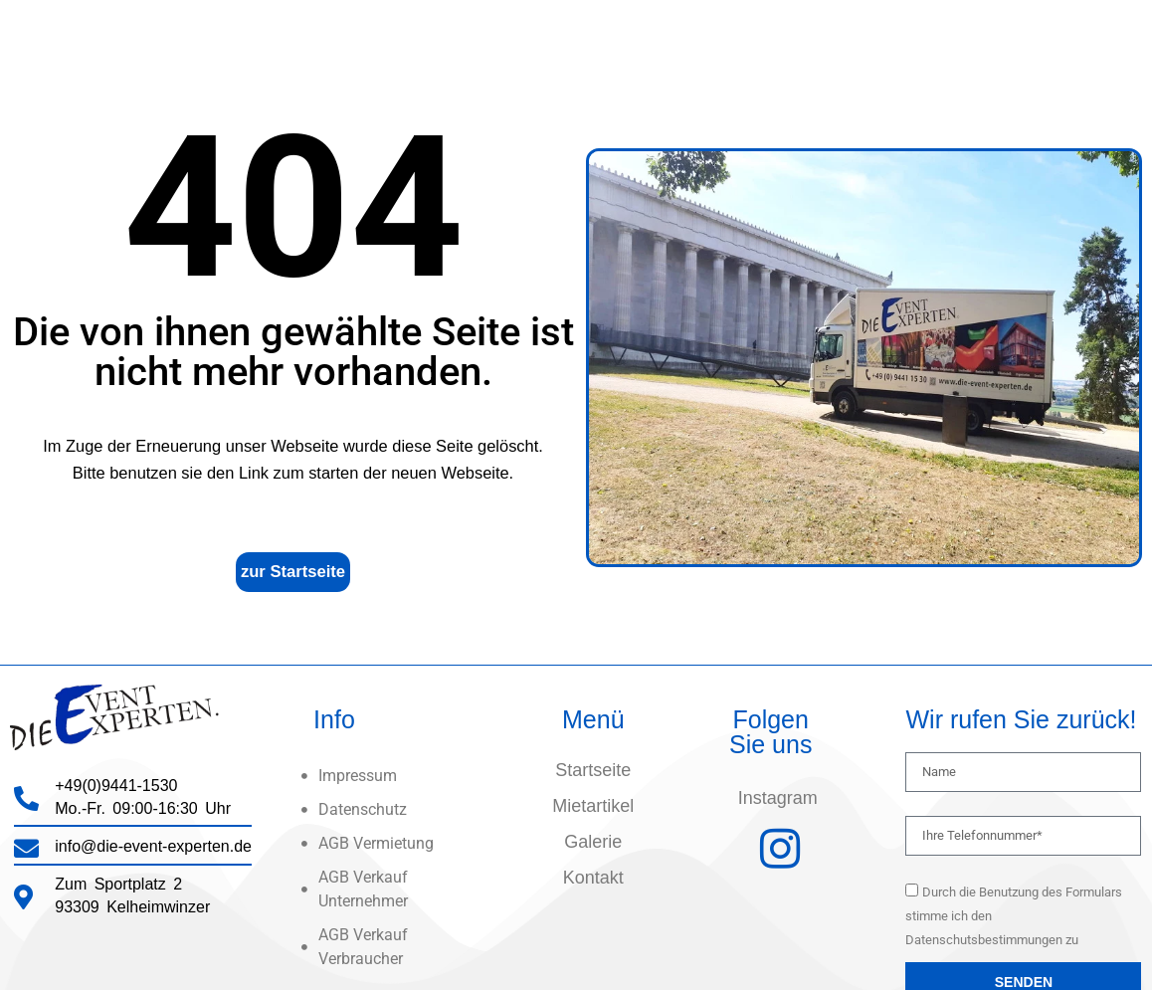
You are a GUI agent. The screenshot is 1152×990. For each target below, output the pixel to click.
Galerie (593, 842)
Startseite (593, 770)
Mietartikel (593, 806)
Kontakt (593, 878)
